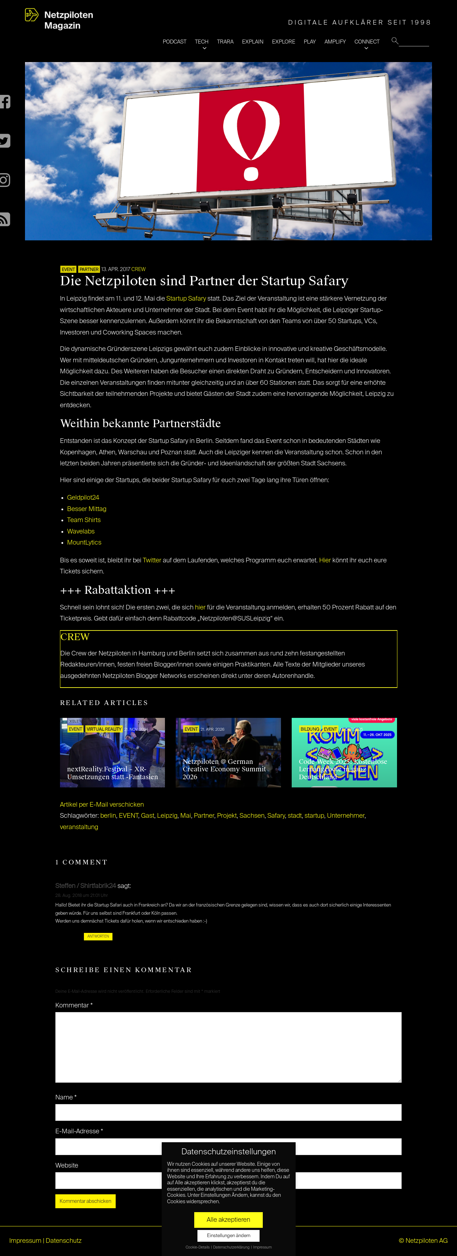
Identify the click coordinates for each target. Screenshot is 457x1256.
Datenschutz (64, 1241)
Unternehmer (346, 816)
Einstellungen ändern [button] (228, 1236)
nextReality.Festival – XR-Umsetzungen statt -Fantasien (112, 773)
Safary (276, 816)
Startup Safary (186, 299)
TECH (202, 42)
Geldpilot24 (83, 498)
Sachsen (252, 816)
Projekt (227, 816)
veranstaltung (79, 827)
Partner (204, 816)
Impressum (25, 1241)
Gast (147, 816)
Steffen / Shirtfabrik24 (85, 886)
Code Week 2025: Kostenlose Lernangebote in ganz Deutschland (343, 769)
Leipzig (167, 816)
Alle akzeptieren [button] (228, 1220)
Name (66, 1097)
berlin (108, 816)
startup (314, 816)
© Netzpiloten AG (423, 1241)
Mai (185, 816)
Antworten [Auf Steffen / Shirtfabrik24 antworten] (98, 936)
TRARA (225, 42)
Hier (325, 560)
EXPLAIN (252, 42)
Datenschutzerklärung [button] (231, 1247)
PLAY (310, 42)
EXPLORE (283, 42)
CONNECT (367, 42)
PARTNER (89, 270)
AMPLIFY (335, 42)
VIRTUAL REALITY (104, 729)
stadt (295, 816)
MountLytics (84, 543)
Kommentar (74, 1005)
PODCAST (174, 42)
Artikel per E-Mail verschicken (102, 805)
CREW (138, 269)
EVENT (68, 270)
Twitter (153, 560)
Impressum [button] (262, 1247)
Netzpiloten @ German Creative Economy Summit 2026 (224, 769)
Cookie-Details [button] (198, 1247)
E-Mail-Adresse (79, 1131)
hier (200, 607)
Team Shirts (84, 520)
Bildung (310, 729)
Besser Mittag (86, 509)
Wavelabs (81, 532)
